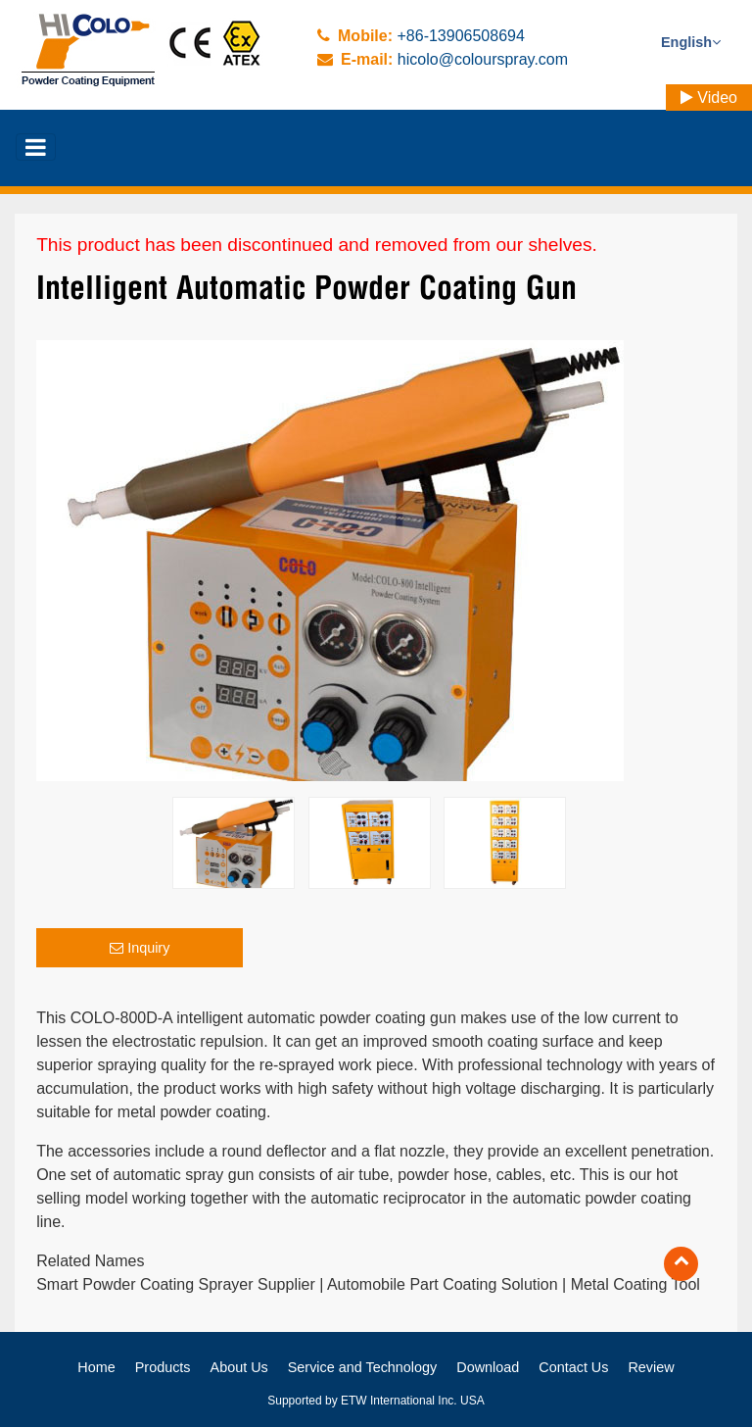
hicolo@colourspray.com (483, 59)
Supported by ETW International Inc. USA (375, 1401)
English (691, 42)
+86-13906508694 (460, 35)
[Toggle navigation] (36, 147)
